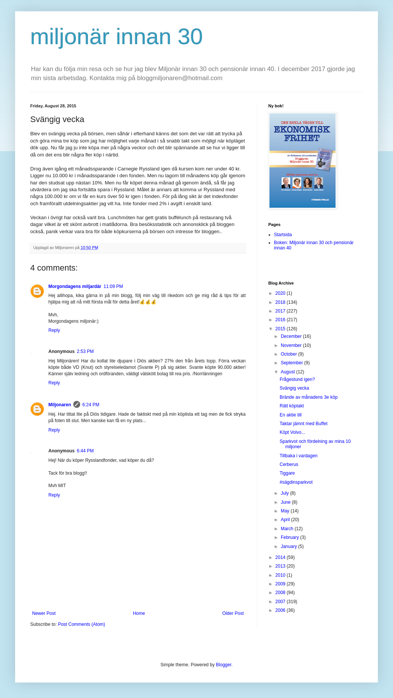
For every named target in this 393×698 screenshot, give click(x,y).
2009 (281, 584)
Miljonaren (59, 404)
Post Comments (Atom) (81, 624)
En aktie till (291, 415)
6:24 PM (90, 404)
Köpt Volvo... (292, 432)
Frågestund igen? (297, 379)
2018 (281, 302)
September (292, 362)
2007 (281, 601)
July (285, 493)
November (292, 345)
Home (139, 613)
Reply (54, 330)
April (286, 519)
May (286, 511)
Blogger (223, 664)
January (289, 546)
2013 (281, 566)
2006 (281, 610)
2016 (281, 319)
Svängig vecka (294, 388)
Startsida (283, 234)
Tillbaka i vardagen (298, 455)
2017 (281, 311)
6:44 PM (85, 450)
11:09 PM (113, 286)
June (286, 502)
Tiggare (287, 473)
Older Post (233, 613)
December (292, 336)
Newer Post (44, 613)
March (288, 528)
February (290, 537)
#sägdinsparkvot (296, 482)
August (288, 372)
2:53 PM (85, 351)
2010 (281, 575)
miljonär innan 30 (116, 36)
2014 (281, 557)
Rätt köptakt (292, 406)
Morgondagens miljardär (74, 286)
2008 (281, 592)
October (289, 354)
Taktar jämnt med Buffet (304, 423)
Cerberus (289, 464)
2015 (281, 328)
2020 (281, 293)
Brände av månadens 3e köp (308, 397)
